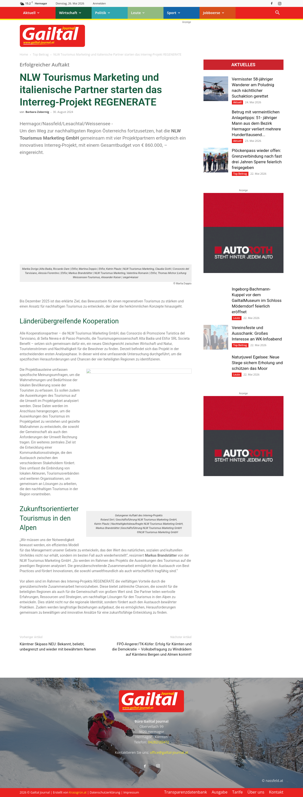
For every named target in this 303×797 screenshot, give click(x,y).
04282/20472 (158, 742)
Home (24, 54)
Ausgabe (219, 792)
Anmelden (99, 3)
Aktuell (31, 12)
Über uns (255, 792)
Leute (138, 12)
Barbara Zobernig (37, 112)
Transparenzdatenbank (185, 792)
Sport (173, 12)
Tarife (237, 792)
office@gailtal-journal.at (169, 752)
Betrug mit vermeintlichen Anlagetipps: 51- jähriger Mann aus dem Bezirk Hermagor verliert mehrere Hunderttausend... (256, 123)
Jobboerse (213, 12)
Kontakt (276, 792)
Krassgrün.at (78, 792)
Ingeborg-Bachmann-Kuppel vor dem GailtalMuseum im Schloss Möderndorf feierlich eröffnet (257, 300)
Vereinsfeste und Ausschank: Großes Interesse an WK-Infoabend (257, 333)
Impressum (131, 792)
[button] (277, 13)
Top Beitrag (41, 54)
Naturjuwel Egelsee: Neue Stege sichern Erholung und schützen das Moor (257, 363)
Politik (102, 12)
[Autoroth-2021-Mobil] (243, 272)
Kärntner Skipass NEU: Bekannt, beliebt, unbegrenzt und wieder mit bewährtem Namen (58, 646)
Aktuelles (243, 65)
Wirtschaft (70, 12)
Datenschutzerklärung (105, 792)
